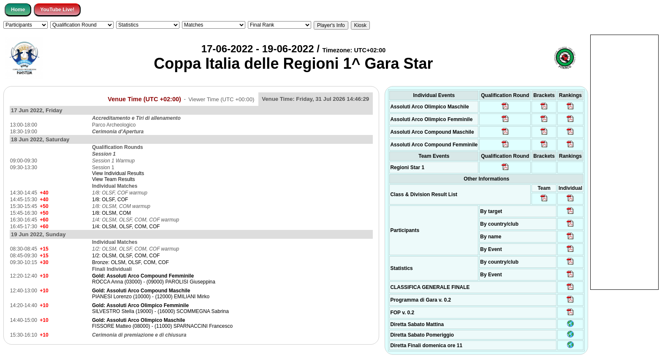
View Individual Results (118, 173)
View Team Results (113, 179)
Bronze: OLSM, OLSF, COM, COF (130, 262)
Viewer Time (221, 99)
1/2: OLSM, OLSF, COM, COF (126, 256)
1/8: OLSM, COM (111, 213)
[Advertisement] (624, 161)
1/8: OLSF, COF (110, 199)
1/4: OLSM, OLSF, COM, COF (126, 226)
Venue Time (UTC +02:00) (144, 98)
